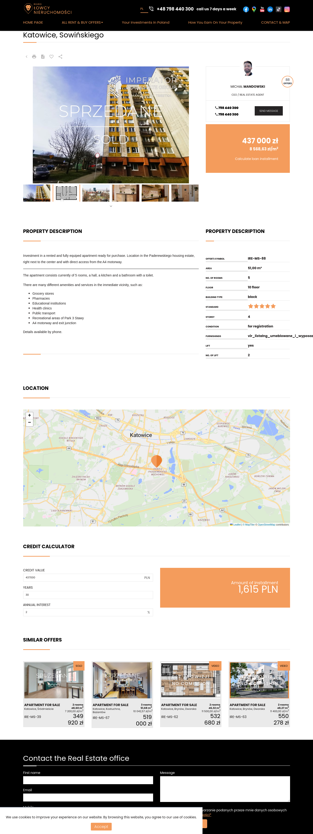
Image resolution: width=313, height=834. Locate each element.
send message (268, 111)
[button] (156, 461)
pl (142, 9)
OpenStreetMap (266, 524)
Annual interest (37, 604)
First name (31, 772)
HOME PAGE (33, 22)
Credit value (34, 570)
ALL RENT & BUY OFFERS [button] (82, 22)
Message (167, 772)
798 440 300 (226, 107)
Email (27, 790)
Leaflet (235, 524)
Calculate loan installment (256, 158)
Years (28, 587)
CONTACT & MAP (275, 22)
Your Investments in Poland (145, 22)
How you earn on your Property (215, 22)
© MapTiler (249, 524)
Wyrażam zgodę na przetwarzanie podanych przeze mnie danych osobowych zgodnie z (223, 812)
